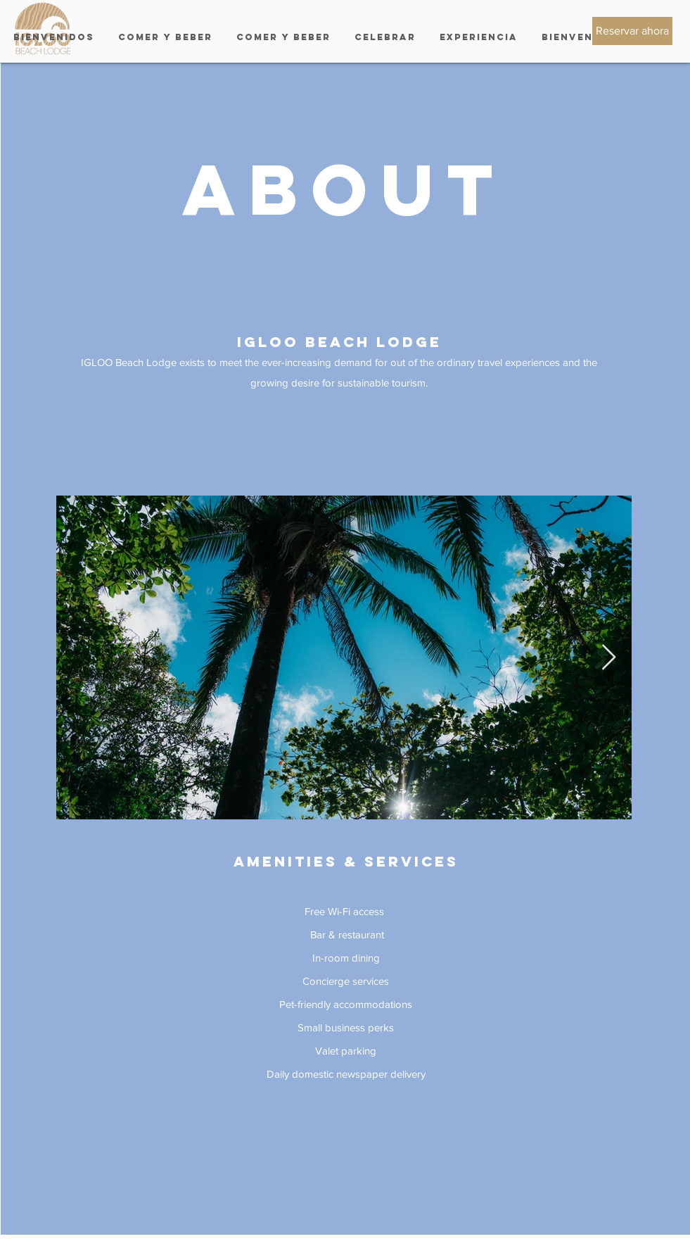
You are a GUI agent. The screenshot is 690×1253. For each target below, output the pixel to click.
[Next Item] (609, 658)
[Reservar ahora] (632, 31)
